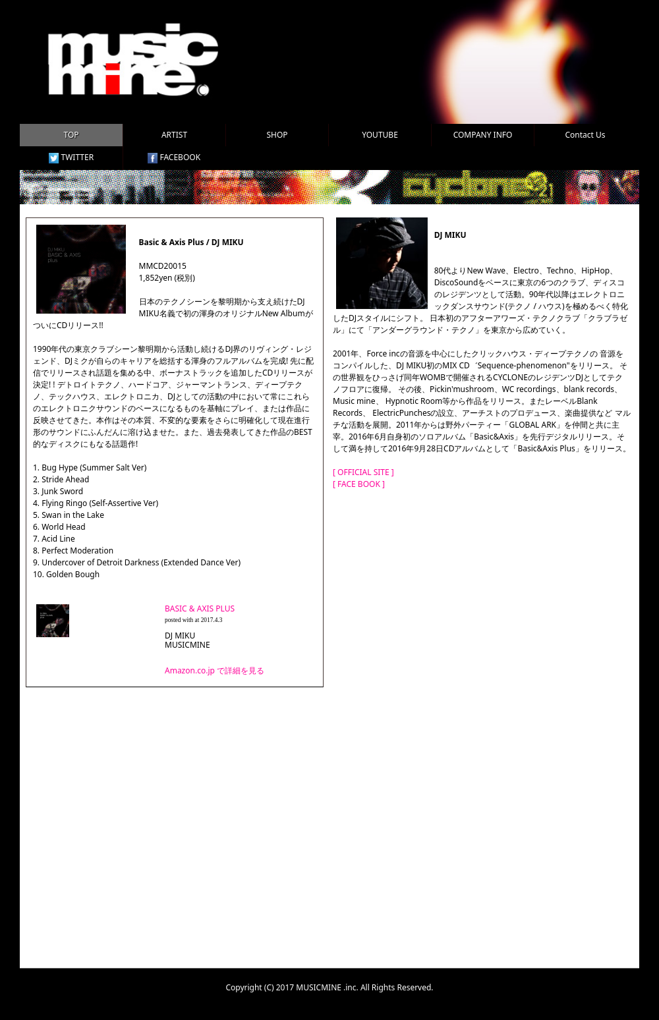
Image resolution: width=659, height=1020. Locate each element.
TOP (70, 134)
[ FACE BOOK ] (359, 484)
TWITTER (71, 157)
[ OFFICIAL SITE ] (363, 472)
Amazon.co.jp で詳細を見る (214, 670)
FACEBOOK (174, 157)
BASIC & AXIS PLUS (200, 608)
